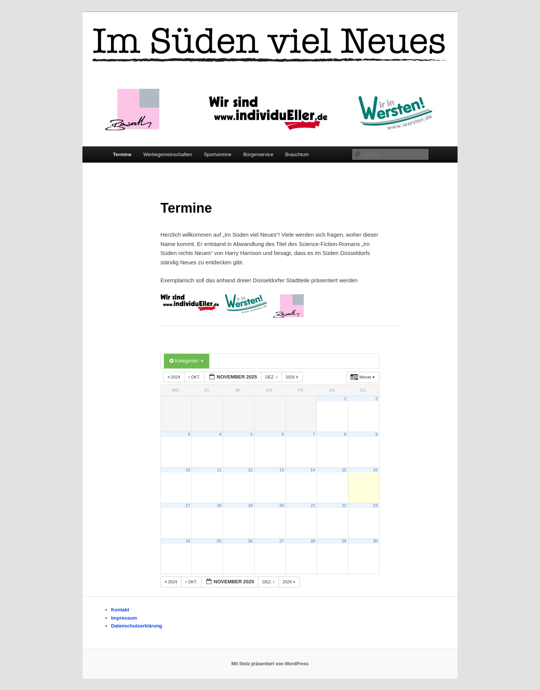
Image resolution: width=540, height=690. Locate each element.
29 (344, 541)
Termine (122, 154)
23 (375, 505)
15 (344, 470)
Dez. (271, 377)
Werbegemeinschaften (167, 154)
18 (219, 505)
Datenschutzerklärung (136, 626)
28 (312, 541)
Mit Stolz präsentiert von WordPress (270, 663)
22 (344, 505)
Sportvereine (218, 154)
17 (188, 505)
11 (219, 470)
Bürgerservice (258, 154)
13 (281, 470)
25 (219, 541)
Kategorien (187, 361)
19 (250, 505)
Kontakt (120, 610)
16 (375, 470)
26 (250, 541)
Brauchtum (297, 154)
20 (281, 505)
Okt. (194, 377)
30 (375, 541)
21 (312, 505)
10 (188, 470)
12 (250, 470)
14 (312, 470)
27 (281, 541)
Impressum (124, 618)
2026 (293, 377)
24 (188, 541)
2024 (175, 377)
